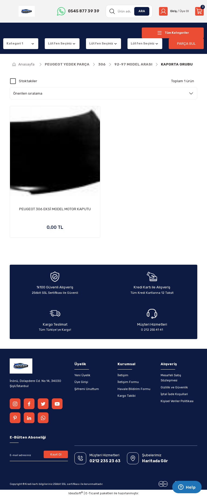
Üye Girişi (81, 382)
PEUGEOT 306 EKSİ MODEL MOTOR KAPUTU (55, 209)
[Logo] (26, 11)
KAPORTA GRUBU (177, 64)
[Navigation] (173, 32)
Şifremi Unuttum (86, 389)
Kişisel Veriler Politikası (177, 401)
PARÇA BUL (186, 44)
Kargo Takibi (127, 396)
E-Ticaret (92, 493)
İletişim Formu (128, 382)
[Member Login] (173, 11)
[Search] (128, 11)
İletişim (123, 375)
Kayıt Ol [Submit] (55, 454)
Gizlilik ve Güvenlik (174, 387)
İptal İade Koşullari (174, 394)
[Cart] (199, 11)
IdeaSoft (75, 493)
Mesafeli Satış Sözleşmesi (171, 377)
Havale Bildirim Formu (134, 389)
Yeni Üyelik (82, 375)
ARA (140, 11)
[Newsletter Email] (39, 455)
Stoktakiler (28, 81)
